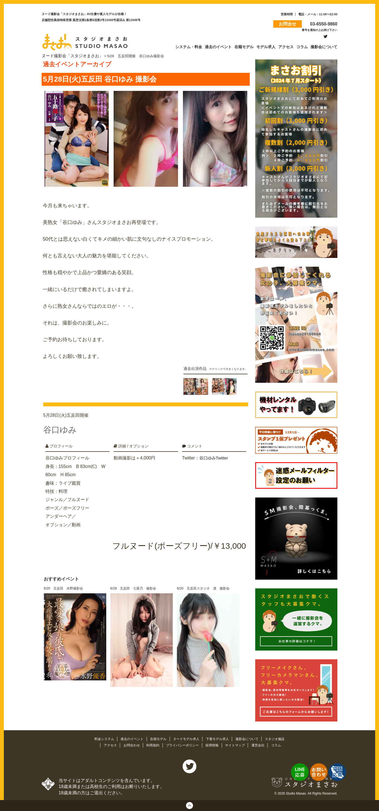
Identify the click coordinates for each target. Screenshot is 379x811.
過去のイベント (129, 738)
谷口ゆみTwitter (214, 454)
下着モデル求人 (220, 738)
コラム (281, 744)
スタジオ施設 (280, 738)
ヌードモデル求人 (186, 738)
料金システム (99, 738)
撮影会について (251, 738)
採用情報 (214, 744)
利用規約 (151, 744)
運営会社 (262, 744)
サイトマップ (238, 744)
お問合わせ (128, 744)
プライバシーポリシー (182, 744)
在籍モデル (156, 738)
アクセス (105, 744)
